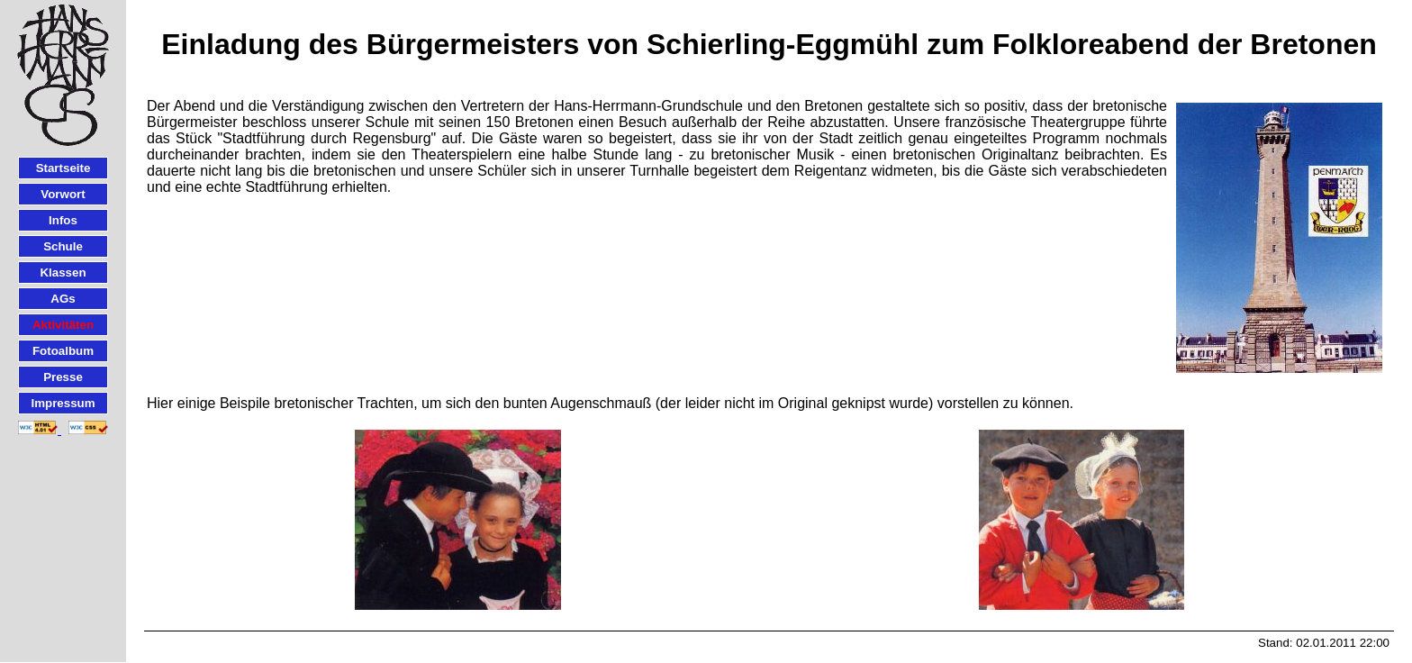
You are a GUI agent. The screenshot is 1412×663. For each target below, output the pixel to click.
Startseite (63, 168)
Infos (63, 220)
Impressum (63, 403)
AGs (62, 298)
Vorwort (63, 194)
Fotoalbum (63, 351)
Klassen (63, 272)
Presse (63, 377)
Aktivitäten (63, 325)
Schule (63, 246)
